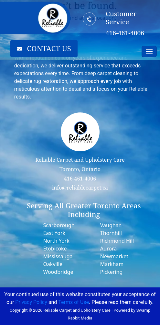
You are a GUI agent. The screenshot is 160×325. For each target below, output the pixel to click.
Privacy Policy (31, 302)
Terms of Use (73, 302)
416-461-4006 (80, 178)
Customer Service (121, 17)
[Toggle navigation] (149, 51)
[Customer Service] (89, 18)
